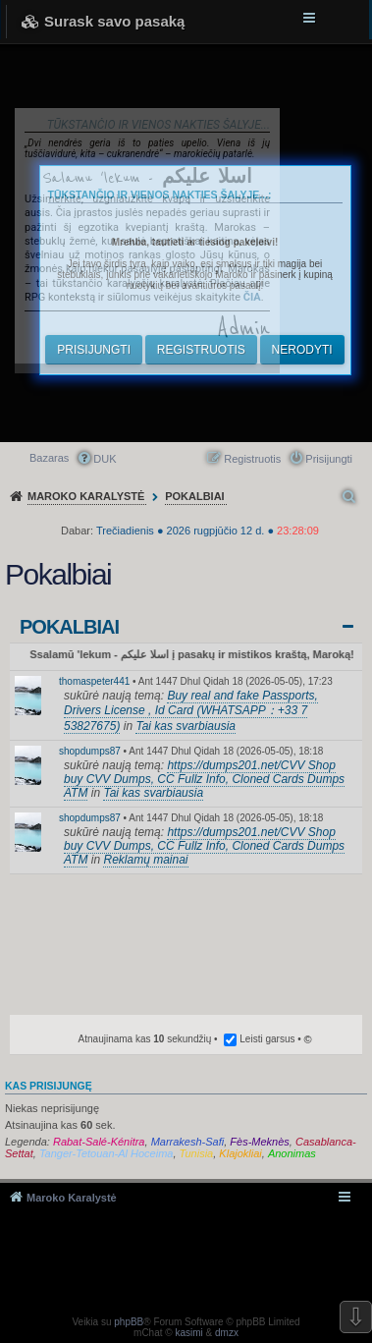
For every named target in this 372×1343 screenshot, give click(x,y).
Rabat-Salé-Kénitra (99, 1141)
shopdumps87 (90, 751)
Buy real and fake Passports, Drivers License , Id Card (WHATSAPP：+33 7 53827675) (191, 711)
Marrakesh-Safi (188, 1141)
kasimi (188, 1332)
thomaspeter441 (94, 681)
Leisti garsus (266, 1039)
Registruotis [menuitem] (252, 459)
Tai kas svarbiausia (185, 726)
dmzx (227, 1332)
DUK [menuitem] (104, 459)
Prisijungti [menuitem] (328, 459)
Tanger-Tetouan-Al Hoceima (106, 1153)
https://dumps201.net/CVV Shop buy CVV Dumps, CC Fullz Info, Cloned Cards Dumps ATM (204, 779)
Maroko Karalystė (72, 1197)
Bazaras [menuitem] (49, 458)
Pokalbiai (69, 627)
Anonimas (292, 1153)
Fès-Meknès (260, 1141)
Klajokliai (240, 1153)
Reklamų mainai (145, 860)
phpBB (128, 1321)
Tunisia (197, 1153)
